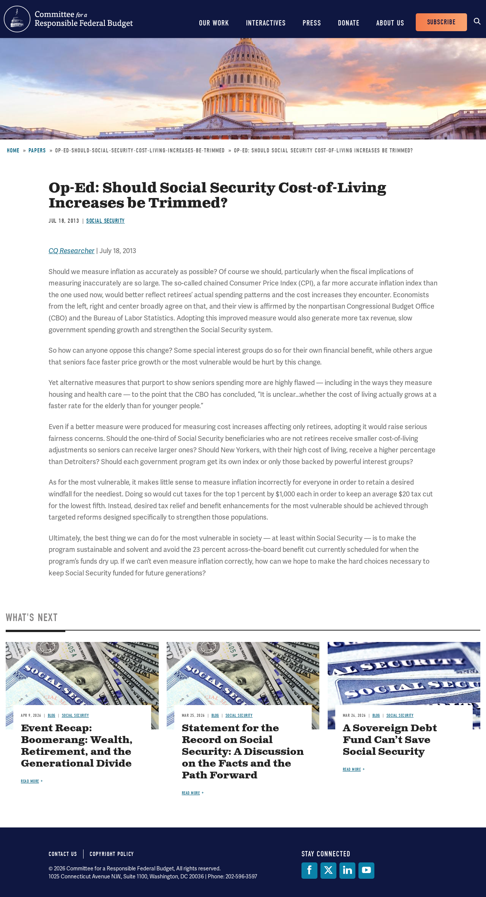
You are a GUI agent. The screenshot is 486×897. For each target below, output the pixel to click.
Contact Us (63, 854)
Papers (37, 150)
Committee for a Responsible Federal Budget (68, 19)
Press (312, 23)
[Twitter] (328, 870)
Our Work (214, 23)
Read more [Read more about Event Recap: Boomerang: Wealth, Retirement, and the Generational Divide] (30, 781)
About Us (390, 23)
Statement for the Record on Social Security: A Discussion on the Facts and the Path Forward (243, 752)
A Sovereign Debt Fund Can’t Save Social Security (390, 740)
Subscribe (441, 22)
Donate (349, 23)
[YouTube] (366, 870)
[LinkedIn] (347, 870)
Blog (51, 715)
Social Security (105, 220)
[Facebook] (309, 870)
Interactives (266, 23)
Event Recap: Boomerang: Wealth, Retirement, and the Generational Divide (77, 746)
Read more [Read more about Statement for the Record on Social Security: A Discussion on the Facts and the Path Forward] (191, 793)
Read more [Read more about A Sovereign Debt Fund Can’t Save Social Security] (352, 769)
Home (13, 150)
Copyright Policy (112, 854)
